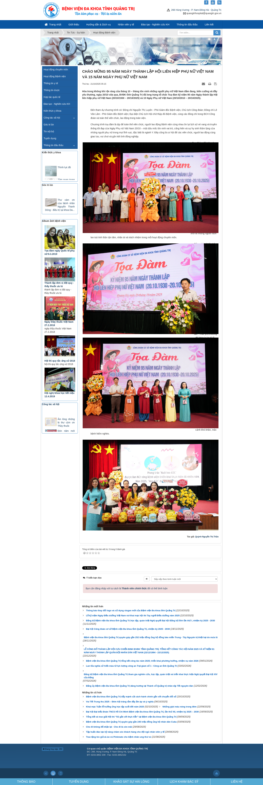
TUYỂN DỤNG (79, 781)
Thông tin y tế (51, 83)
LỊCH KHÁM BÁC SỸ (184, 781)
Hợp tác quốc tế (52, 97)
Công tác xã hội (52, 117)
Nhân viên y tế (126, 24)
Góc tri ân (49, 124)
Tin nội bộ (49, 131)
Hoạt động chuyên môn (56, 69)
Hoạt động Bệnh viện (55, 76)
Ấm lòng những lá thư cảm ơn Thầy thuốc (66, 423)
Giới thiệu (73, 24)
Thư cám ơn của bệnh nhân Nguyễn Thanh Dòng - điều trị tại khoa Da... (60, 206)
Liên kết (209, 24)
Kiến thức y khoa (52, 110)
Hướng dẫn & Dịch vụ (98, 24)
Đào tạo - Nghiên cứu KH (155, 24)
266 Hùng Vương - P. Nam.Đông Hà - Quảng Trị (194, 10)
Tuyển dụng (50, 138)
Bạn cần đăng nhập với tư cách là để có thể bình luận (127, 588)
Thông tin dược (52, 90)
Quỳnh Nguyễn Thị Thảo (207, 537)
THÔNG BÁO (26, 781)
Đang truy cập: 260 (52, 749)
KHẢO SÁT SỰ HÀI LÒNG (131, 781)
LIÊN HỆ (236, 781)
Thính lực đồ (64, 168)
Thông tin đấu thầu (187, 24)
